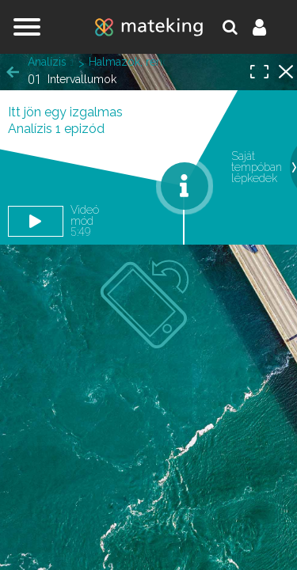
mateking (148, 27)
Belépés (268, 27)
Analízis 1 (51, 61)
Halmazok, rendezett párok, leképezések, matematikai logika (128, 61)
